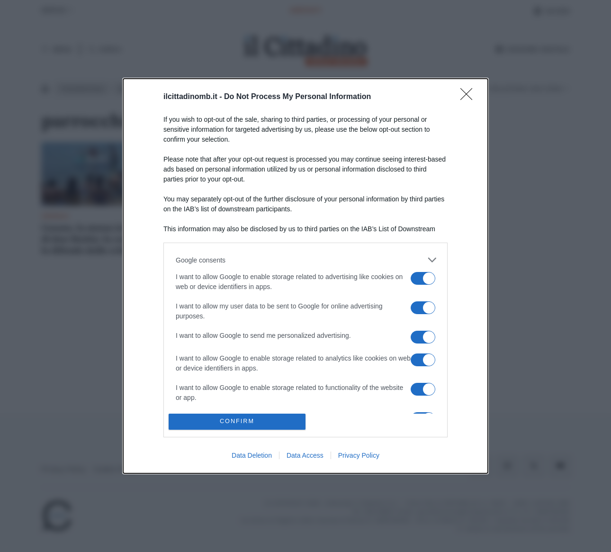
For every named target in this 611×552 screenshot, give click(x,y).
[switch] (423, 278)
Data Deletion (252, 455)
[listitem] (305, 260)
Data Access (305, 455)
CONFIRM (237, 421)
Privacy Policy (358, 455)
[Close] (469, 97)
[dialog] (305, 276)
